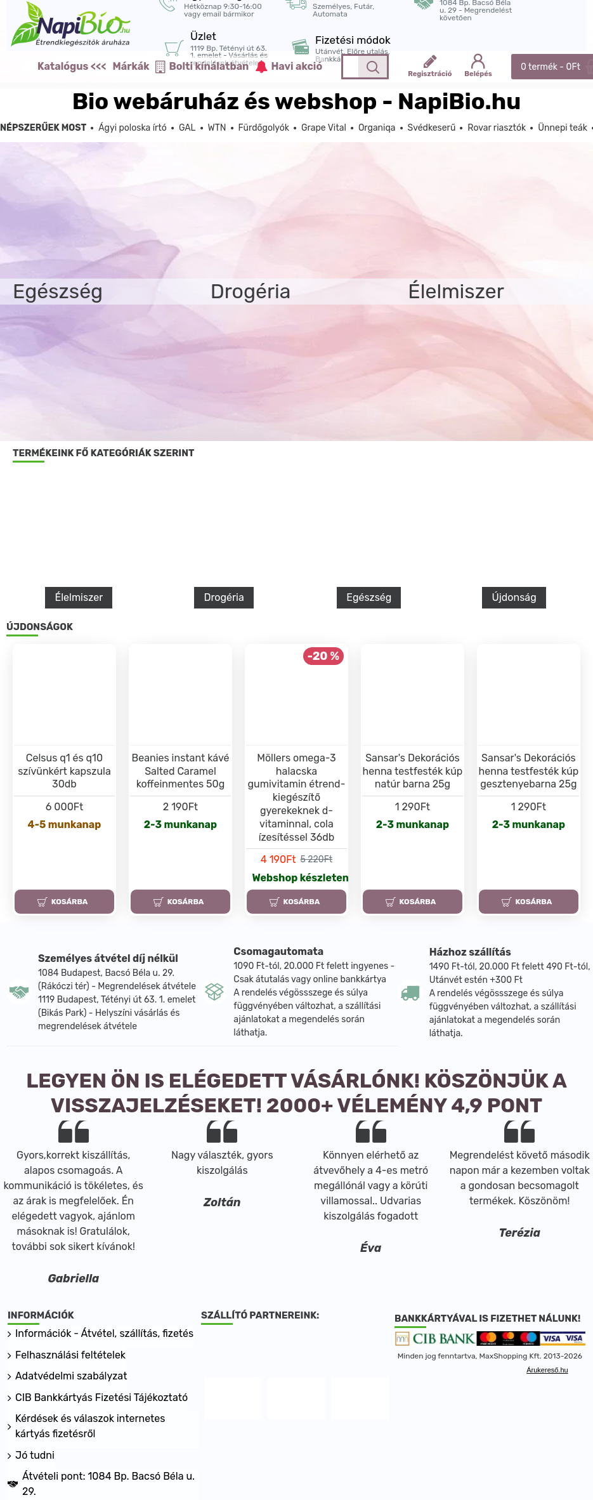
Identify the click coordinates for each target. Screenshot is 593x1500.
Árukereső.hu (547, 1370)
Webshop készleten (299, 878)
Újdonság (514, 597)
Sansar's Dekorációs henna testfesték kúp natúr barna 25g (413, 771)
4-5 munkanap (64, 825)
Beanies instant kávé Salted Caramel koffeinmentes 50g (181, 771)
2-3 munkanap (180, 825)
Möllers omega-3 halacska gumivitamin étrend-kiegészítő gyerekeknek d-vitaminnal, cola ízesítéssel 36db (297, 797)
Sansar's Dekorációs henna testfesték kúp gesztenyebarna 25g (528, 771)
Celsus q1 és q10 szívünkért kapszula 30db (64, 771)
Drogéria (224, 597)
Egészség (368, 597)
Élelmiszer (79, 597)
